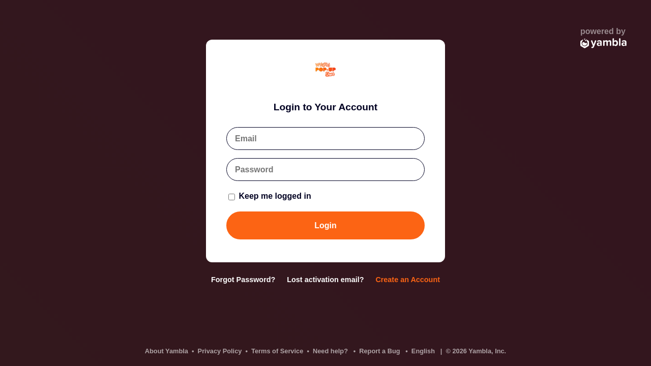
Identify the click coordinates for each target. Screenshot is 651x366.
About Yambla (166, 351)
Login (325, 225)
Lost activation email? (325, 280)
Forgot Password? (243, 280)
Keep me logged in (269, 196)
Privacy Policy (220, 351)
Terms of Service (277, 351)
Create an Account (407, 280)
